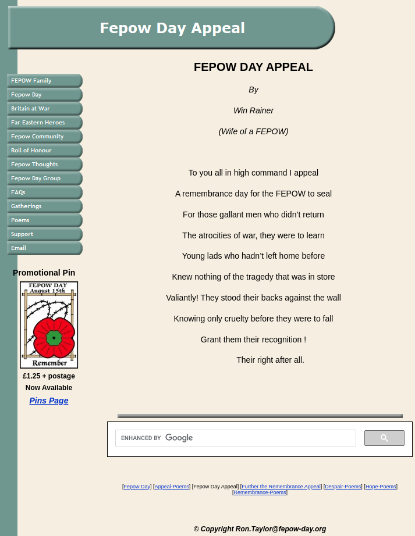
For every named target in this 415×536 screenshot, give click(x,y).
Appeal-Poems (172, 486)
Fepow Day (137, 486)
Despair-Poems (343, 486)
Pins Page (49, 400)
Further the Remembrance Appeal (281, 486)
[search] (234, 438)
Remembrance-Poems (259, 492)
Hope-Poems (381, 486)
